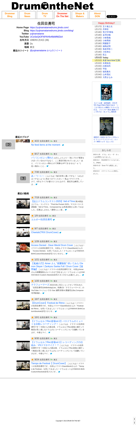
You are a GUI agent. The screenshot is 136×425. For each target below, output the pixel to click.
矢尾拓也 (107, 63)
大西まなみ (108, 77)
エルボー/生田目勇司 (41, 219)
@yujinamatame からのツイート (46, 50)
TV (45, 15)
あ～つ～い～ (38, 176)
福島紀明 (107, 46)
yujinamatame (37, 33)
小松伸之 (107, 52)
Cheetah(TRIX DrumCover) (45, 232)
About (97, 15)
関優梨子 (107, 43)
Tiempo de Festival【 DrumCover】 (49, 363)
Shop (79, 15)
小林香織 (107, 38)
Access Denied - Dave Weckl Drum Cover (52, 245)
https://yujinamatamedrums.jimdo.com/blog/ (52, 30)
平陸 (105, 69)
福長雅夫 (107, 71)
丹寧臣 (106, 29)
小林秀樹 (107, 40)
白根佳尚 (107, 66)
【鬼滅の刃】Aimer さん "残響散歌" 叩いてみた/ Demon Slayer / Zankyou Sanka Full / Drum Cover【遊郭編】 (57, 266)
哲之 (105, 55)
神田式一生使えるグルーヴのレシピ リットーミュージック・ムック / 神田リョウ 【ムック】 (106, 139)
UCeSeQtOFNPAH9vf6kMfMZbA (46, 37)
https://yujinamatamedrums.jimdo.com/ (49, 27)
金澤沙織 (107, 35)
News (27, 15)
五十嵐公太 (108, 26)
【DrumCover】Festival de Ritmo (48, 303)
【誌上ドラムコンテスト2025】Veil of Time (53, 201)
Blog (10, 15)
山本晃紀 (107, 74)
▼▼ (134, 422)
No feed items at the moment (46, 145)
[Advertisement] (106, 220)
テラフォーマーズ (40, 285)
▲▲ (134, 419)
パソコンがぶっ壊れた (42, 157)
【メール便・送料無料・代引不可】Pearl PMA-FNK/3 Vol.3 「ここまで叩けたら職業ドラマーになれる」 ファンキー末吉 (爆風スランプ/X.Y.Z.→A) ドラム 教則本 (106, 107)
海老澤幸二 (108, 49)
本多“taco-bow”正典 (111, 60)
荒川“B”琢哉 (108, 32)
